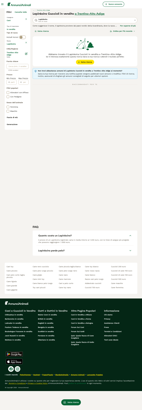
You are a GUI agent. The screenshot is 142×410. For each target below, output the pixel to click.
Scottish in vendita (46, 350)
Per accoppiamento (17, 45)
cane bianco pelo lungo (43, 302)
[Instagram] (17, 388)
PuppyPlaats (47, 394)
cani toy (10, 286)
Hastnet (36, 394)
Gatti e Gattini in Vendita (52, 329)
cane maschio (117, 302)
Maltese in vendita (13, 359)
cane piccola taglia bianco (70, 286)
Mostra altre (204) (19, 112)
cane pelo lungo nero (68, 290)
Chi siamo (108, 334)
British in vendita (45, 338)
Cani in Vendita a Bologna (82, 342)
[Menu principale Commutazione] (2, 4)
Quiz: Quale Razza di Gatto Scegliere (82, 362)
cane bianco (90, 294)
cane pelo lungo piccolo (43, 290)
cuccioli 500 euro (118, 298)
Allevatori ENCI (110, 355)
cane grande (12, 305)
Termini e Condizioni (112, 350)
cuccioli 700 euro (92, 306)
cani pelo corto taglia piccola (16, 295)
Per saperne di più (128, 26)
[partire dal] (13, 150)
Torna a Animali (14, 17)
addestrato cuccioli (93, 302)
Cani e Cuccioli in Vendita (20, 329)
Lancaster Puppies (95, 394)
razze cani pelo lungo (94, 298)
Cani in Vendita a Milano (81, 334)
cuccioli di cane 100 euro (121, 294)
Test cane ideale (111, 359)
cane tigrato (12, 300)
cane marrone (65, 298)
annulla (23, 58)
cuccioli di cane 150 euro (121, 290)
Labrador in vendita (13, 342)
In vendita (13, 33)
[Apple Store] (14, 380)
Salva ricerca (42, 31)
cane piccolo (12, 290)
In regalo (12, 39)
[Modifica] (26, 122)
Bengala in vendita (46, 346)
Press (106, 346)
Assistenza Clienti (111, 342)
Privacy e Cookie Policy (37, 402)
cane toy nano (65, 306)
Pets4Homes (25, 394)
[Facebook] (11, 388)
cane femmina (117, 306)
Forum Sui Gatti (77, 350)
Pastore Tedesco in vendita (16, 346)
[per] (25, 150)
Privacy (107, 338)
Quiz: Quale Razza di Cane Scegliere (82, 356)
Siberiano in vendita (46, 359)
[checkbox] (8, 69)
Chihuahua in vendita (14, 334)
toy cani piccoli (39, 306)
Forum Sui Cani (77, 346)
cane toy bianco (91, 286)
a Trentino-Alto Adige (90, 13)
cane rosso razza (92, 290)
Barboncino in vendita (14, 338)
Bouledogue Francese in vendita (18, 350)
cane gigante (12, 309)
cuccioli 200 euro (118, 286)
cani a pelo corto (66, 302)
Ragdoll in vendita (45, 342)
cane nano (63, 294)
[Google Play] (14, 373)
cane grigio (37, 294)
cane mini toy (38, 298)
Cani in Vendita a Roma (81, 338)
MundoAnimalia (61, 394)
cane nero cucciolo (41, 286)
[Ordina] (122, 31)
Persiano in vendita (46, 355)
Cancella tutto (21, 12)
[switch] (22, 53)
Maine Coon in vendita (47, 334)
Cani (9, 23)
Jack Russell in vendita (15, 355)
